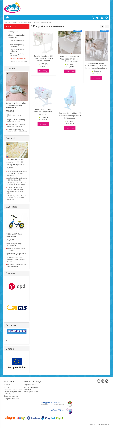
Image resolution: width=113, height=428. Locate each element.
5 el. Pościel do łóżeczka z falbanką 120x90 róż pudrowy (17, 130)
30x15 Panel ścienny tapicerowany (14, 116)
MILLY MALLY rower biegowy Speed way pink (16, 265)
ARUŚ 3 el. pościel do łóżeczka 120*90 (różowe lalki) (17, 179)
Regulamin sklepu (30, 385)
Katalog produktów (31, 392)
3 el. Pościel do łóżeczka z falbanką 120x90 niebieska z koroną (16, 259)
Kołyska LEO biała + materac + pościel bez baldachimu (43, 111)
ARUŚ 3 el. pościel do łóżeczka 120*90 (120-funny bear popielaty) (17, 173)
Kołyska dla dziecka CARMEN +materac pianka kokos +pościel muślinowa (96, 65)
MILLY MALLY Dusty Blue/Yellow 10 (14, 235)
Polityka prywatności (11, 398)
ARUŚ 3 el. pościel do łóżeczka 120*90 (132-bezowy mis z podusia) (15, 162)
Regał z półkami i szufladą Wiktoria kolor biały (16, 120)
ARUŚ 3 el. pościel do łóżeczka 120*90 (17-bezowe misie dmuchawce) (17, 197)
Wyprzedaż (11, 206)
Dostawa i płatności (11, 396)
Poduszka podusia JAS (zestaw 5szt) (14, 244)
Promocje (11, 138)
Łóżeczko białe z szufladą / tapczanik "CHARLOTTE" (16, 125)
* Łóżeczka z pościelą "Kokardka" (17, 50)
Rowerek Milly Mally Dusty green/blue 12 (16, 249)
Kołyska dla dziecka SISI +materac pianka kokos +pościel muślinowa (69, 58)
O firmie (7, 385)
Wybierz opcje (43, 71)
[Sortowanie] (102, 26)
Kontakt (7, 387)
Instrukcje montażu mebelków (31, 388)
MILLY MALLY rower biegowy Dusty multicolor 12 (16, 254)
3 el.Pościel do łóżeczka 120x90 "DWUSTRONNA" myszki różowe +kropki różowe (15, 190)
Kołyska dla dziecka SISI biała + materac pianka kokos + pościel (43, 58)
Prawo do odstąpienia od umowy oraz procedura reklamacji (13, 392)
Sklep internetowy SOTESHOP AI (99, 424)
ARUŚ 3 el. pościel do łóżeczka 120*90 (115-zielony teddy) (17, 184)
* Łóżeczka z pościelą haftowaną (17, 55)
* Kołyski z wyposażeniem (18, 58)
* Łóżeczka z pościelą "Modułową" (17, 45)
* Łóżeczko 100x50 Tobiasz (18, 61)
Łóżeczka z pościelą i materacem (16, 36)
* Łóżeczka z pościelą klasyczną (17, 41)
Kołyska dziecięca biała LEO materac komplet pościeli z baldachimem (70, 115)
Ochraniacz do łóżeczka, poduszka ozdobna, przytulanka (16, 105)
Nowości (10, 68)
